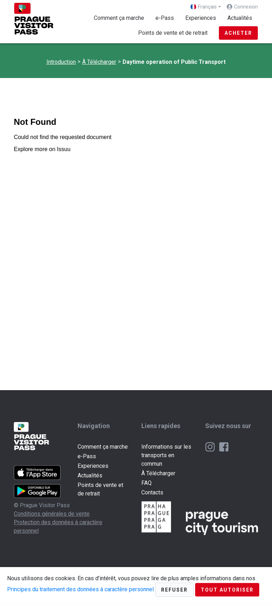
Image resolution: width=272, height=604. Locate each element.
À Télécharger (99, 62)
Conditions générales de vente (52, 513)
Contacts (152, 492)
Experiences (200, 18)
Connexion (246, 7)
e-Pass (164, 18)
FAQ (146, 483)
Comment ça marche (119, 18)
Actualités (239, 18)
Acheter (238, 33)
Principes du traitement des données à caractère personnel (80, 589)
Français (204, 7)
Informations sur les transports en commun (166, 455)
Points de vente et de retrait (173, 32)
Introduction (61, 62)
